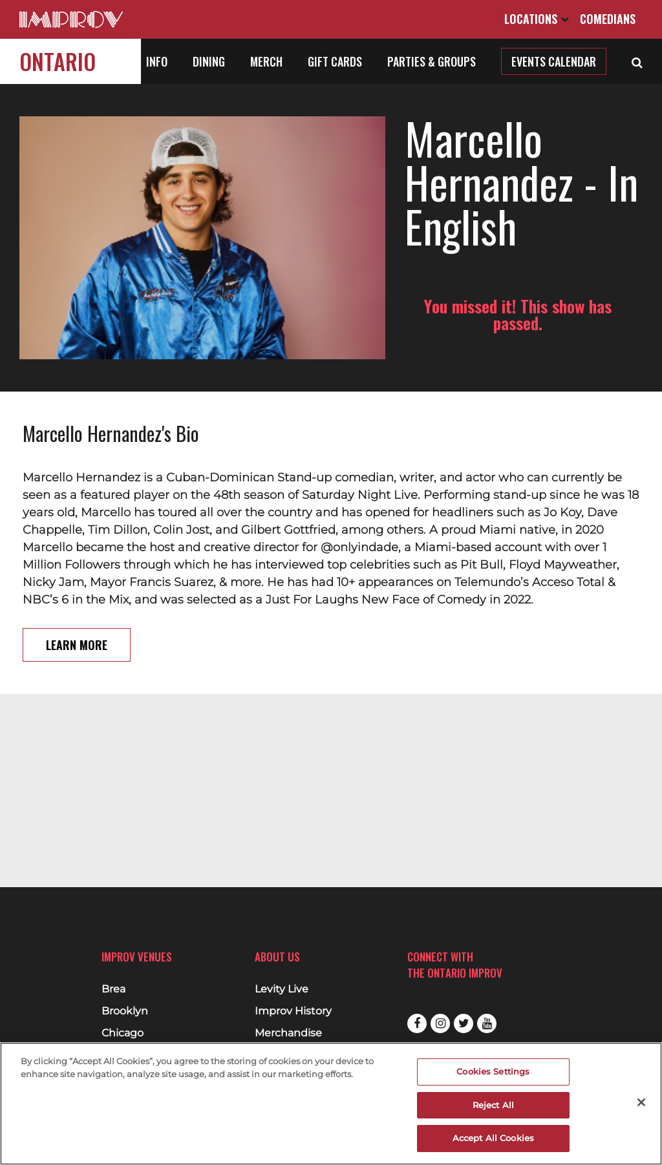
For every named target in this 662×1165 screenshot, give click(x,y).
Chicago (122, 1033)
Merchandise (288, 1033)
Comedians (607, 18)
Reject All (493, 1105)
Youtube (486, 1023)
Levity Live (281, 989)
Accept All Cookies (493, 1138)
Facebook (417, 1023)
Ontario (57, 61)
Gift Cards (335, 61)
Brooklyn (124, 1011)
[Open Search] (637, 61)
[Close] (641, 1102)
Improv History (293, 1011)
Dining (209, 61)
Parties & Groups (431, 61)
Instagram (440, 1023)
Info (156, 61)
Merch (266, 61)
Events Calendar (553, 61)
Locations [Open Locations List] (536, 18)
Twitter (463, 1023)
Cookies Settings (492, 1071)
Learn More (76, 625)
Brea (113, 989)
